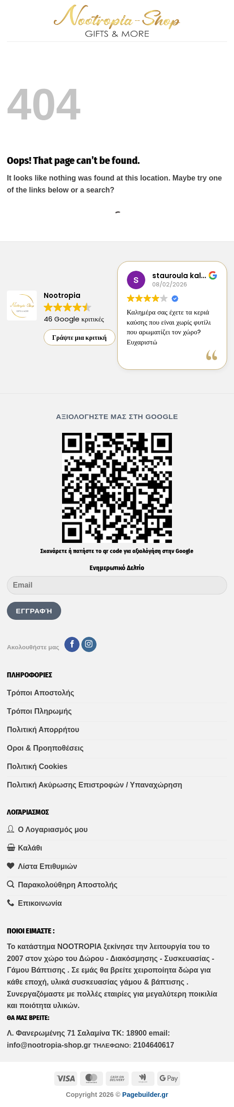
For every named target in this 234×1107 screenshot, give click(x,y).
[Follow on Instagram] (89, 645)
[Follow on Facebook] (72, 645)
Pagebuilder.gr (145, 1094)
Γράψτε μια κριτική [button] (79, 337)
